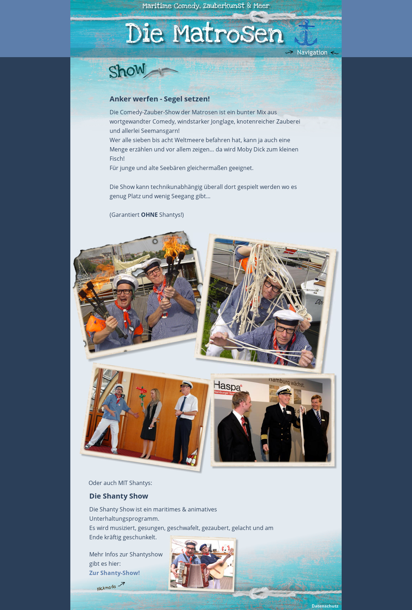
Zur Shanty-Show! (114, 573)
